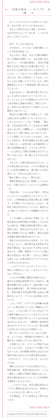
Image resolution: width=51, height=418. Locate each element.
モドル (32, 1)
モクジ (47, 1)
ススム (40, 1)
